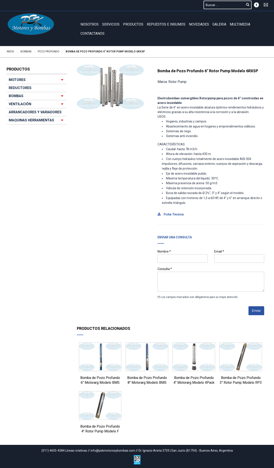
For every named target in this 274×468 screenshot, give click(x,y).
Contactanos (92, 33)
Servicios (111, 24)
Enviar (256, 310)
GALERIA (219, 24)
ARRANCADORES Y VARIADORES (35, 112)
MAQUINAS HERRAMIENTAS (31, 120)
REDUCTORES (20, 88)
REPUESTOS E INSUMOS (166, 24)
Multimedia (240, 24)
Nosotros (89, 24)
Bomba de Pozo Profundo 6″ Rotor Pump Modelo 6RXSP (105, 51)
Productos (133, 24)
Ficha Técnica (171, 214)
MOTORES (17, 80)
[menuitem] (37, 100)
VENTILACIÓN (20, 104)
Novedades (199, 24)
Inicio (10, 51)
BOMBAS (16, 96)
